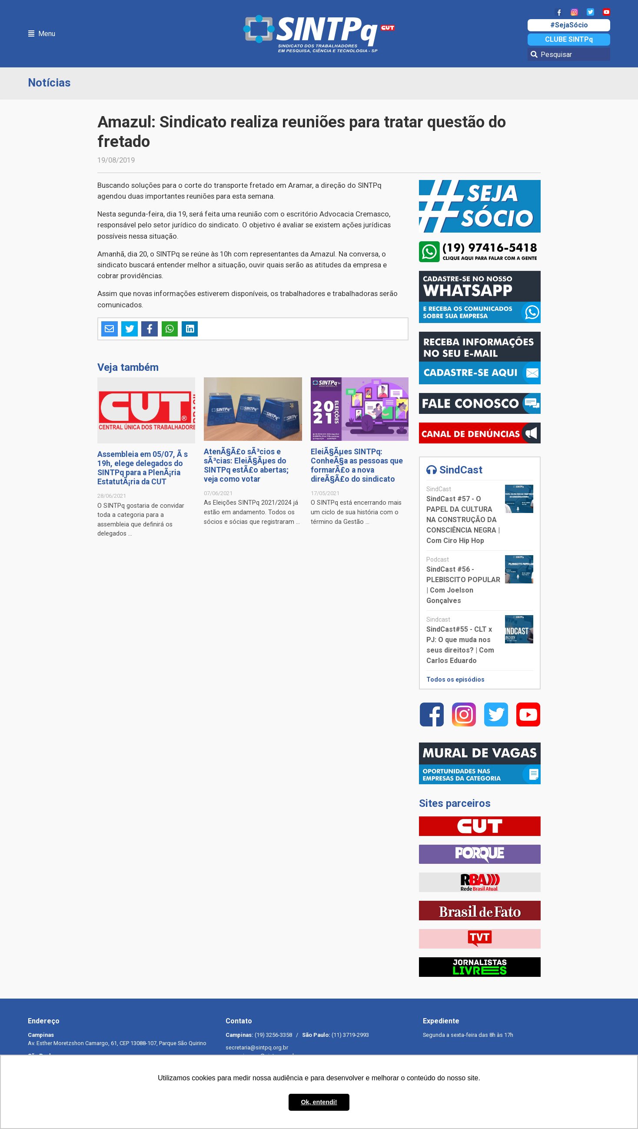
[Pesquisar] (569, 54)
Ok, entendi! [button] (319, 1102)
